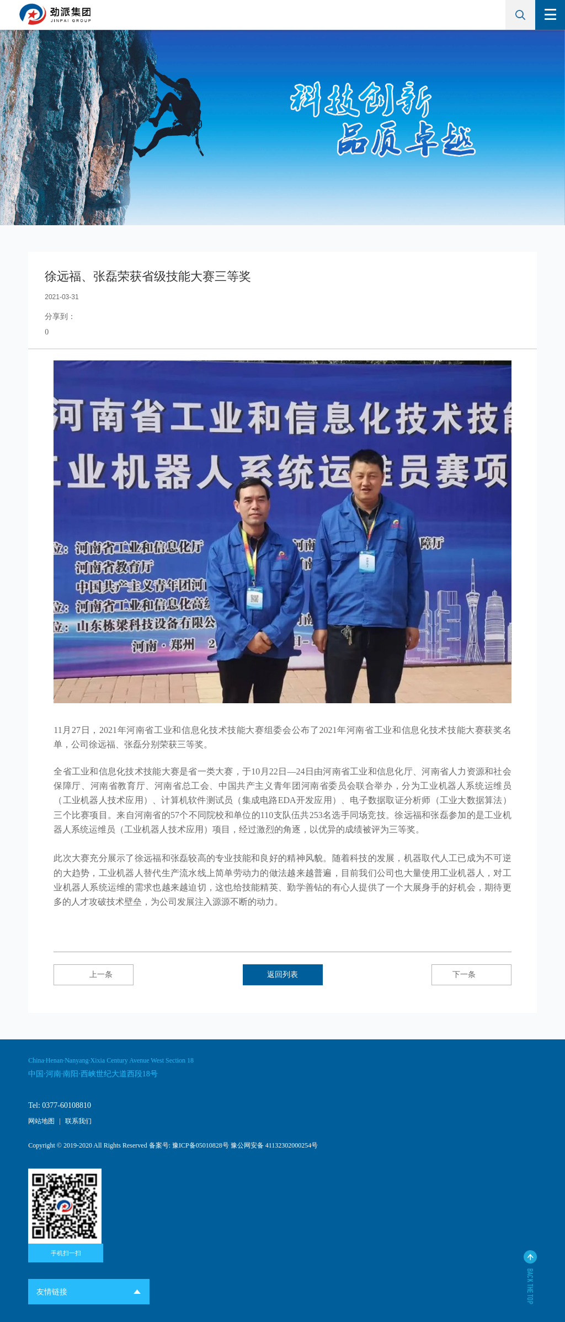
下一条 (471, 974)
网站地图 (41, 1121)
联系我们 (78, 1121)
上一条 (94, 974)
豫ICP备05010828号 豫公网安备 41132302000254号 (245, 1145)
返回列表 (282, 974)
